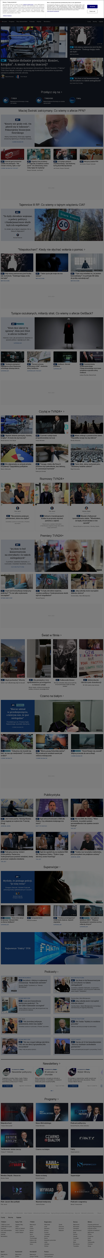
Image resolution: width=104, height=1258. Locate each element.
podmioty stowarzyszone (28, 4)
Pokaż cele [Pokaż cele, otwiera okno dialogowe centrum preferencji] (92, 11)
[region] (52, 9)
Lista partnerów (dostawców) (53, 11)
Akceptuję (92, 6)
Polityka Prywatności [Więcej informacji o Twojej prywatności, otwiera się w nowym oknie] (7, 15)
